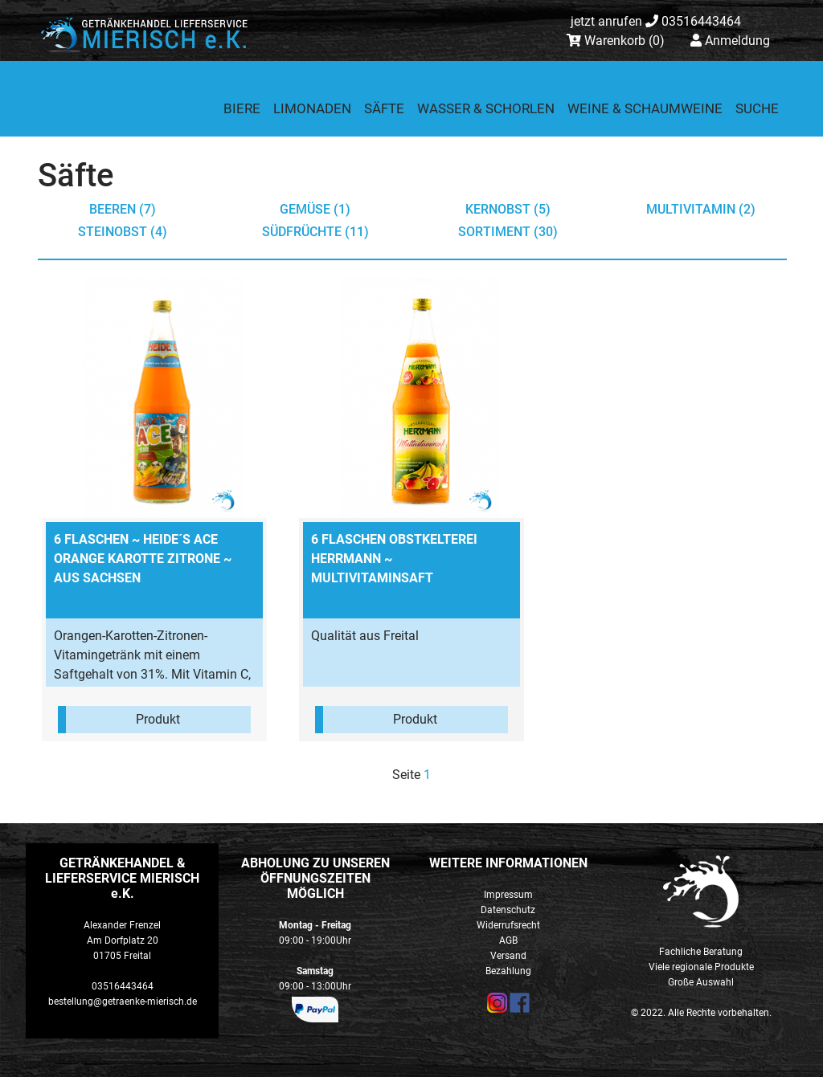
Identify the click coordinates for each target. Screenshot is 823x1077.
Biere (241, 108)
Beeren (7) (122, 209)
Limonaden (312, 108)
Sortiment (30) (508, 231)
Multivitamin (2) (700, 209)
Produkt (158, 719)
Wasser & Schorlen (486, 108)
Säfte (384, 108)
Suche (757, 108)
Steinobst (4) (122, 231)
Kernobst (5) (508, 209)
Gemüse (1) (315, 209)
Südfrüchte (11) (315, 231)
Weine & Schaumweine (645, 108)
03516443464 (656, 21)
